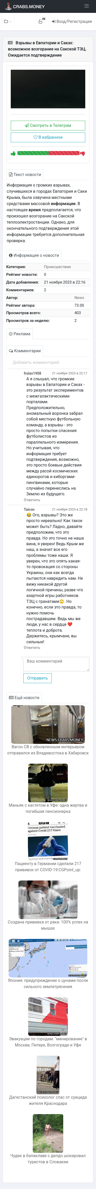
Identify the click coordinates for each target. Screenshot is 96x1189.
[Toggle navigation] (86, 6)
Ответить (32, 500)
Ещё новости (24, 697)
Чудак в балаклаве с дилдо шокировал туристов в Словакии (48, 1158)
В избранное (48, 137)
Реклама (19, 333)
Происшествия (57, 267)
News (79, 297)
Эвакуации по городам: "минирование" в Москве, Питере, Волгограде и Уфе (48, 1041)
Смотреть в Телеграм (48, 125)
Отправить (37, 678)
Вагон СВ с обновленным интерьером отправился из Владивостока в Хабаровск (48, 749)
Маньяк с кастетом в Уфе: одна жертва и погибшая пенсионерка (48, 808)
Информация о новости (34, 255)
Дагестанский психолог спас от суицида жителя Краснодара (48, 1100)
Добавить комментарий (36, 362)
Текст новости (25, 174)
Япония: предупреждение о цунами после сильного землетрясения (48, 983)
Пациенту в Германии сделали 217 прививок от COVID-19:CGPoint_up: (48, 866)
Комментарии (25, 350)
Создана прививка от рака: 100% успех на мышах (48, 925)
